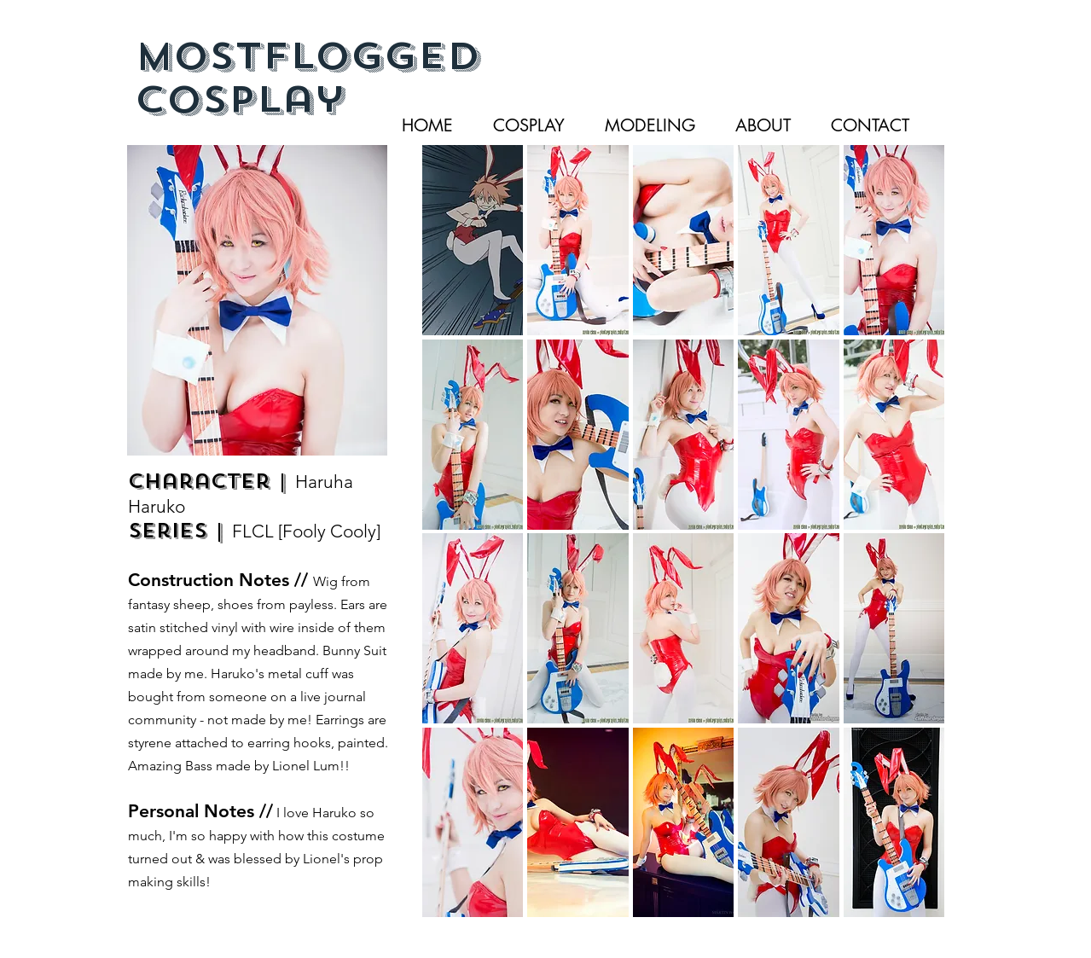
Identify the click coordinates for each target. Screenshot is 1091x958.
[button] (473, 240)
